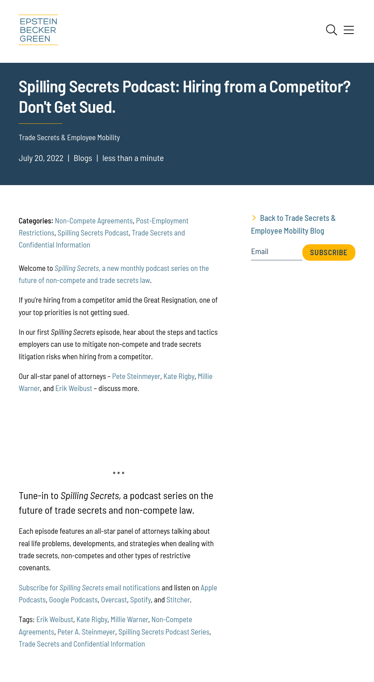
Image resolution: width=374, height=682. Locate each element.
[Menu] (348, 32)
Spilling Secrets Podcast (93, 232)
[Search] (331, 29)
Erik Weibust (74, 387)
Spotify (140, 599)
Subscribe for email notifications (89, 587)
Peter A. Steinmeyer (86, 631)
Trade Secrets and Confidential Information (82, 643)
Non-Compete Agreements (94, 220)
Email (259, 251)
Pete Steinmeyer (136, 375)
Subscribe (329, 252)
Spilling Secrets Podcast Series (163, 631)
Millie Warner (129, 619)
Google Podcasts (73, 599)
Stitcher (178, 599)
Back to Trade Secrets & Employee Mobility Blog (293, 224)
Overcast (114, 599)
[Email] (276, 253)
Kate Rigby (179, 375)
